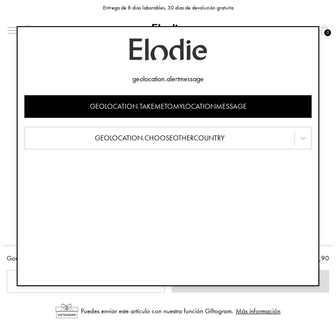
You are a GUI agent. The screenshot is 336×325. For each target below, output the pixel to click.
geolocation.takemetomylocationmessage (168, 106)
